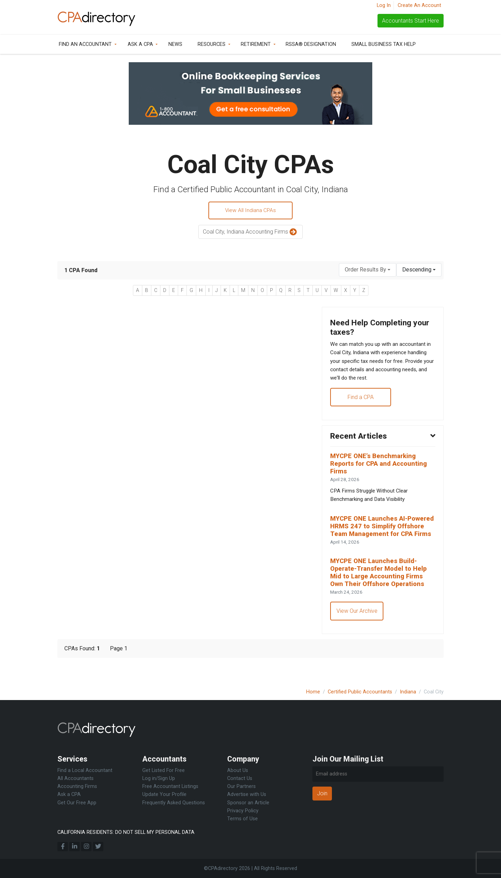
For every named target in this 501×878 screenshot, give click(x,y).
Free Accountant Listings (170, 786)
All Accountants (75, 778)
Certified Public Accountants (360, 692)
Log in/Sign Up (158, 778)
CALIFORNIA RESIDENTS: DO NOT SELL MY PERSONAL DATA (125, 832)
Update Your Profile (164, 794)
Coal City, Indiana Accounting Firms (251, 233)
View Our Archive (357, 630)
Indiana (408, 692)
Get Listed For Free (163, 770)
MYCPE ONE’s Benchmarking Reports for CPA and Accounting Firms (381, 470)
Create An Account (419, 5)
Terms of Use (242, 819)
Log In (384, 5)
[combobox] (367, 270)
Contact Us (239, 778)
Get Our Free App (76, 803)
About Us (237, 770)
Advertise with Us (246, 794)
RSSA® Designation (311, 44)
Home (313, 692)
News (175, 44)
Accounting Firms (77, 786)
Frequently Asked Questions (173, 803)
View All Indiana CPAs (250, 211)
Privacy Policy (243, 811)
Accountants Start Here (410, 20)
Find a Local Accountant (84, 770)
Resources (211, 44)
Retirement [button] (256, 44)
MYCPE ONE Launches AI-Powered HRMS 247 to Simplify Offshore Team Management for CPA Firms (382, 538)
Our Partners (241, 786)
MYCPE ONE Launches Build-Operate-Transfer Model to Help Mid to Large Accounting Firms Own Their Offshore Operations (381, 591)
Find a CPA (361, 401)
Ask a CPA (140, 44)
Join (322, 793)
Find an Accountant (85, 44)
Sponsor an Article (248, 803)
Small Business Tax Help (383, 44)
